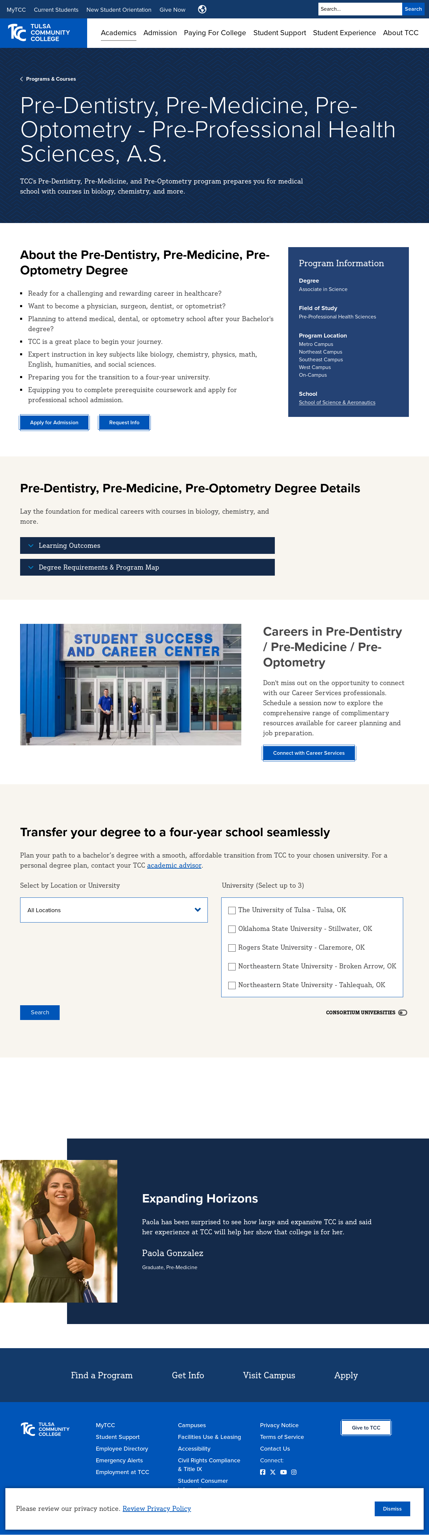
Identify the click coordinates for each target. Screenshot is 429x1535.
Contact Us (275, 1448)
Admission (160, 32)
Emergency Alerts (119, 1460)
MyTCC (16, 9)
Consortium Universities (360, 1013)
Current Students (56, 9)
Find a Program (102, 1375)
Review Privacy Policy (157, 1508)
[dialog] (214, 1509)
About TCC (401, 32)
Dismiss (392, 1509)
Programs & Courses (51, 79)
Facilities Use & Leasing (209, 1437)
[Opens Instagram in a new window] (294, 1472)
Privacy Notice (279, 1425)
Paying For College (215, 32)
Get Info (188, 1375)
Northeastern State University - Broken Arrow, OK (317, 966)
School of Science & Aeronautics (337, 402)
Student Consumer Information (203, 1485)
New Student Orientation (118, 9)
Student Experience (344, 32)
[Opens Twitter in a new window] (273, 1472)
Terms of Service (282, 1437)
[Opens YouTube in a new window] (283, 1472)
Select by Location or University (70, 885)
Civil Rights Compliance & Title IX (209, 1464)
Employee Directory (122, 1448)
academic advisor (174, 865)
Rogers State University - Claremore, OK (301, 947)
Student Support (279, 32)
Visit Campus (269, 1375)
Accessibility (194, 1448)
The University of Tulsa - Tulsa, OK (292, 909)
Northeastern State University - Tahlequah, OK (311, 985)
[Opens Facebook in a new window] (262, 1472)
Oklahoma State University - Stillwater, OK (305, 928)
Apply (346, 1375)
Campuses (192, 1425)
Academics (118, 32)
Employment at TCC (122, 1472)
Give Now (172, 9)
